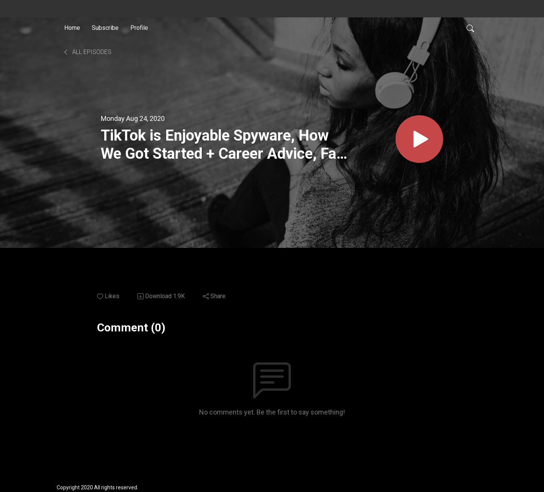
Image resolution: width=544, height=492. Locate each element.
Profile (139, 27)
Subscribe (105, 27)
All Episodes (87, 52)
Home (72, 27)
